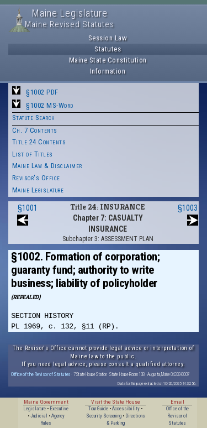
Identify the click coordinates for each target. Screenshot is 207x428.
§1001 (28, 207)
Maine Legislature (38, 190)
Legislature (34, 408)
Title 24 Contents (39, 142)
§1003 (188, 207)
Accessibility (126, 408)
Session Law (108, 38)
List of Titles (32, 154)
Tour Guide (98, 408)
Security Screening (103, 416)
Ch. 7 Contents (34, 130)
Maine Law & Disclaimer (47, 165)
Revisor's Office (36, 178)
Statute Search (33, 117)
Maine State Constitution (108, 60)
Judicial (38, 416)
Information (108, 71)
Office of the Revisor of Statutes (41, 374)
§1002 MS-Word (49, 105)
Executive (59, 408)
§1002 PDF (42, 92)
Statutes (107, 49)
